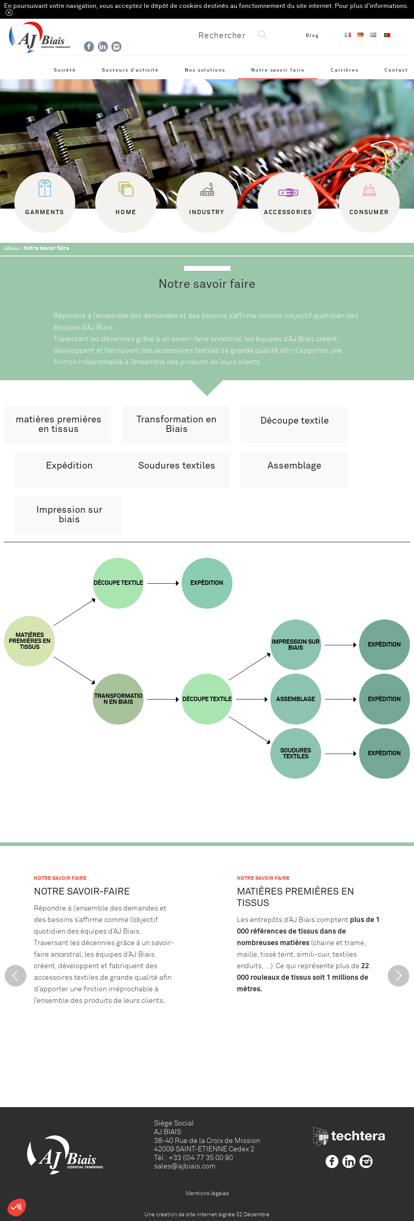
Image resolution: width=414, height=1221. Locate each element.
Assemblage (294, 465)
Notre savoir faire (278, 70)
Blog (312, 35)
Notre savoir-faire (82, 891)
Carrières (345, 70)
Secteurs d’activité (130, 70)
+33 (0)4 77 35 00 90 (200, 1157)
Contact (396, 70)
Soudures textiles (176, 465)
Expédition (69, 465)
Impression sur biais (69, 514)
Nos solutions (205, 70)
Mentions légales (207, 1193)
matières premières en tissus (59, 424)
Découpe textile (294, 420)
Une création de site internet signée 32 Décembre (207, 1214)
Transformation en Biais (177, 424)
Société (65, 70)
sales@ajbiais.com (185, 1166)
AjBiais (11, 249)
